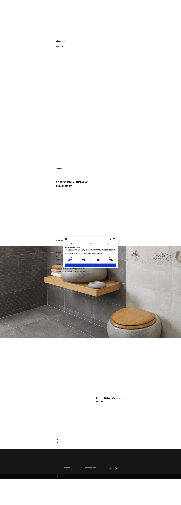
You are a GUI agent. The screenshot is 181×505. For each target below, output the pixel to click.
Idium (61, 476)
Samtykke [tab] (72, 243)
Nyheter (101, 5)
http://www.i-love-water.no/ (61, 255)
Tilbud (106, 5)
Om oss (83, 5)
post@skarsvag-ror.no (90, 467)
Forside (78, 5)
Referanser (116, 5)
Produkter (95, 5)
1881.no (67, 476)
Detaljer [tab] (90, 243)
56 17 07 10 (67, 467)
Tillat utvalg (90, 265)
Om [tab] (108, 243)
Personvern (123, 476)
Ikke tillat (73, 265)
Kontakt (122, 5)
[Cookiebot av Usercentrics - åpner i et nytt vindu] (111, 239)
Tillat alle (108, 265)
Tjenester (89, 5)
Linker (110, 5)
